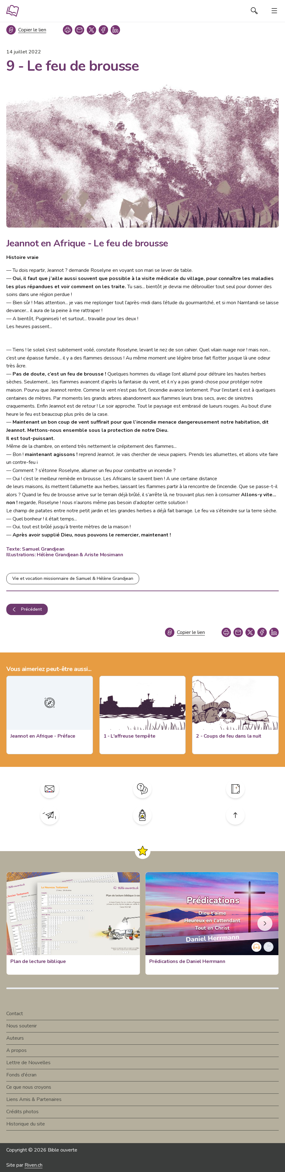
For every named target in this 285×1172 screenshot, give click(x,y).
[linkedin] (115, 30)
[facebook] (103, 30)
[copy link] (79, 30)
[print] (67, 30)
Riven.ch (33, 1165)
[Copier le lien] (26, 30)
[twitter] (91, 30)
